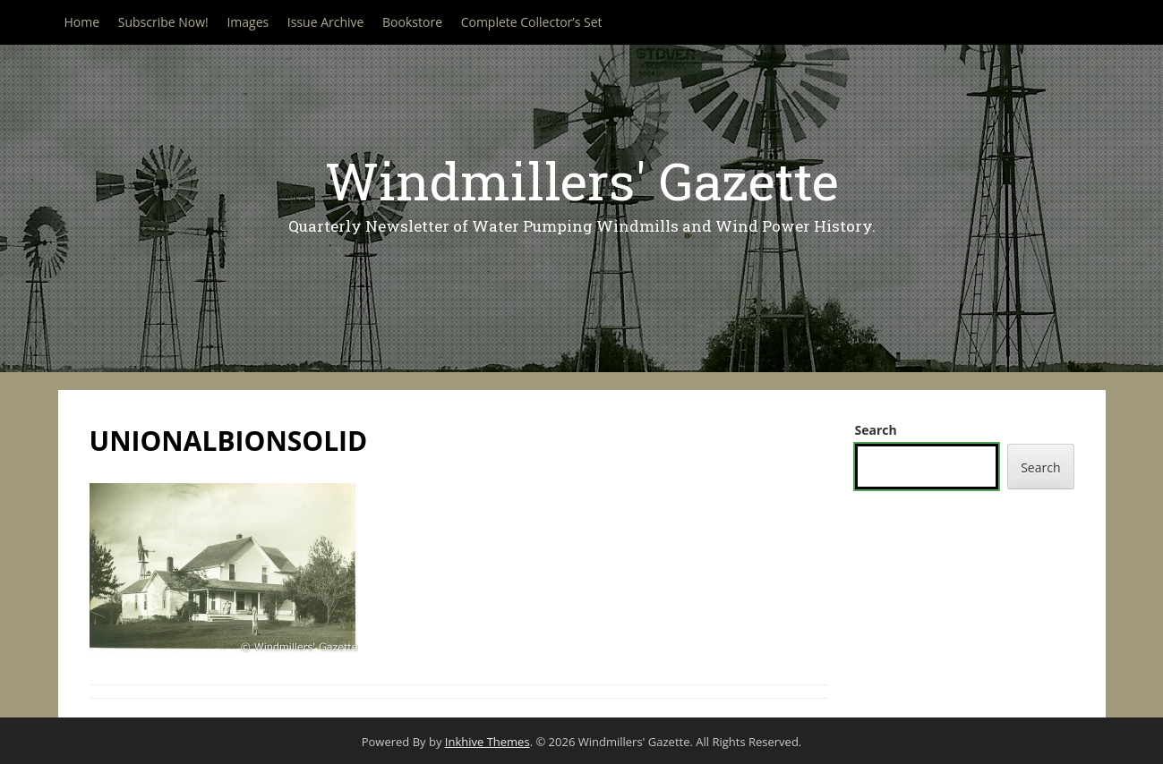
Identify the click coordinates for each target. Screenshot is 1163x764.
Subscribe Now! (163, 21)
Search (876, 429)
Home (82, 21)
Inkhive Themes (487, 742)
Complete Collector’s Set (532, 21)
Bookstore (412, 21)
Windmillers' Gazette (582, 180)
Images (248, 21)
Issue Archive (325, 21)
